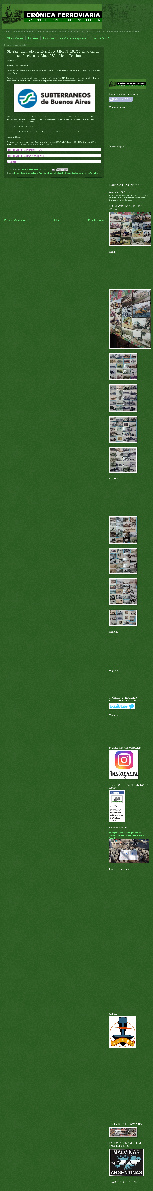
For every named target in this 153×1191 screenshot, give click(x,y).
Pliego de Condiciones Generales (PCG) (25, 150)
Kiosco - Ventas (15, 38)
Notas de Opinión (101, 38)
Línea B (46, 173)
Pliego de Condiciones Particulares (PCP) (25, 156)
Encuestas (33, 38)
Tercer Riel (94, 173)
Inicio (56, 220)
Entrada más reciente (15, 220)
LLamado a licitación (57, 173)
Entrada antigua (96, 220)
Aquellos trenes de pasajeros (73, 38)
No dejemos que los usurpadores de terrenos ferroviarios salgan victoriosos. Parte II (127, 835)
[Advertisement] (54, 198)
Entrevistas (48, 38)
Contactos (11, 162)
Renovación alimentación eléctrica (77, 173)
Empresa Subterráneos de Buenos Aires (28, 173)
